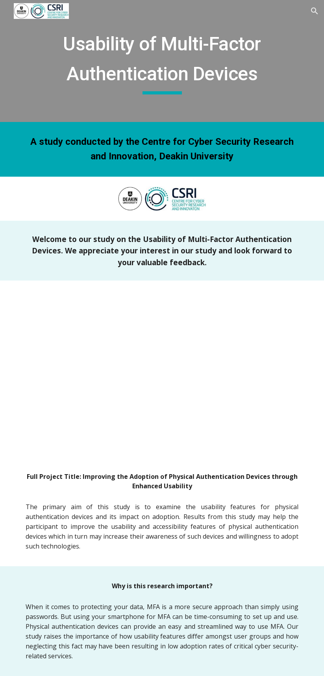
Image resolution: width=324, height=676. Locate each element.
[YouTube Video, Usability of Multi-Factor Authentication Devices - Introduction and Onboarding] (162, 368)
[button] (314, 11)
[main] (162, 60)
